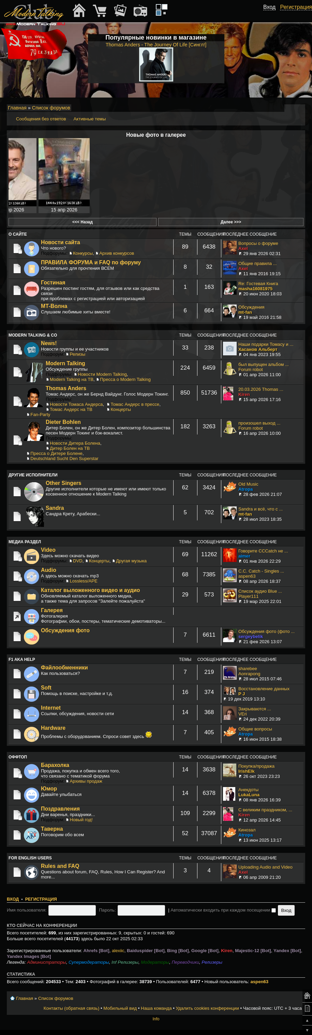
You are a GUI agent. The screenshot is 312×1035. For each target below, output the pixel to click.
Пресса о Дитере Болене (56, 453)
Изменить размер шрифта (291, 108)
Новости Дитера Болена (75, 443)
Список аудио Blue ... (260, 591)
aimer (244, 556)
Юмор (49, 789)
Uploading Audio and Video (265, 867)
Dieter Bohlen (63, 422)
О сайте (18, 234)
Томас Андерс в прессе (134, 404)
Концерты (120, 409)
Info (155, 1019)
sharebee (247, 668)
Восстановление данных (263, 688)
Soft (46, 688)
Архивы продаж (86, 781)
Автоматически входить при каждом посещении (223, 910)
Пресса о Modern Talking (125, 379)
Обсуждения (251, 307)
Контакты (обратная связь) (72, 1008)
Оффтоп (18, 757)
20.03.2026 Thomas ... (260, 389)
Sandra (55, 508)
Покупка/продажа (256, 766)
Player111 (248, 596)
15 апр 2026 (64, 209)
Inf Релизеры (125, 962)
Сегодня (223, 209)
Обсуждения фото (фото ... (266, 631)
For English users (30, 858)
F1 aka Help (22, 659)
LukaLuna (248, 794)
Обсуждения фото (65, 630)
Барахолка (55, 765)
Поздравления (60, 809)
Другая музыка (131, 560)
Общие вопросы (255, 728)
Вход (13, 899)
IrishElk (246, 771)
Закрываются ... (254, 708)
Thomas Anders (66, 388)
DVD (78, 560)
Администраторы (46, 962)
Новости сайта (60, 242)
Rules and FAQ (60, 866)
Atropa (245, 489)
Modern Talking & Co (33, 335)
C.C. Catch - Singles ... (261, 571)
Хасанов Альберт (258, 349)
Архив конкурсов (116, 253)
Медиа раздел (25, 541)
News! (49, 343)
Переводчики (185, 962)
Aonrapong (249, 673)
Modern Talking (65, 363)
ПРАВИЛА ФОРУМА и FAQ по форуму (91, 262)
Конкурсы (83, 253)
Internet (51, 708)
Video (48, 550)
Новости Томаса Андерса (76, 404)
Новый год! (81, 819)
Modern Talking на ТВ (71, 379)
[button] (271, 14)
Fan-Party (40, 414)
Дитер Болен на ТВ (70, 448)
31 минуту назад (277, 209)
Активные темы (89, 118)
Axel (243, 248)
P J (241, 693)
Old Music (248, 484)
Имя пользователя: (27, 910)
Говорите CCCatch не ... (263, 550)
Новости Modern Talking (102, 374)
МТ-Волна (54, 306)
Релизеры (212, 962)
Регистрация (41, 899)
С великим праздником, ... (265, 809)
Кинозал (247, 829)
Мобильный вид (300, 108)
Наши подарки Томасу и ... (265, 344)
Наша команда (156, 1008)
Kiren (244, 394)
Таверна (52, 829)
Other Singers (63, 483)
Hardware (53, 728)
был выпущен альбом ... (263, 364)
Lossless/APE (83, 580)
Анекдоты (248, 789)
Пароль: (107, 910)
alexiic (118, 950)
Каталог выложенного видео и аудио (90, 590)
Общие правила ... (257, 263)
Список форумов (51, 107)
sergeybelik (250, 636)
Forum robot (250, 369)
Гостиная (53, 282)
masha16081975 (255, 288)
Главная (17, 107)
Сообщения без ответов (41, 118)
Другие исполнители (33, 475)
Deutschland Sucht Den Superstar (64, 458)
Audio (48, 570)
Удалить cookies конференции (207, 1008)
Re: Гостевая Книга (258, 283)
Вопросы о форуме (258, 243)
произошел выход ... (259, 423)
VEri (242, 713)
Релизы (77, 354)
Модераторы (155, 962)
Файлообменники (64, 667)
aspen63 (247, 576)
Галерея (52, 610)
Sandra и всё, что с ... (260, 509)
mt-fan (245, 312)
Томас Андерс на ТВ (71, 409)
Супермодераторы (89, 962)
